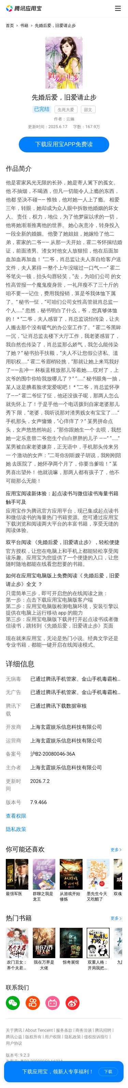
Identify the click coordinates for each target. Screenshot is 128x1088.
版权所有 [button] (33, 1036)
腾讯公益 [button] (14, 1036)
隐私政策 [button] (16, 829)
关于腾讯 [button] (14, 1030)
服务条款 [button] (64, 1030)
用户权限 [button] (53, 1036)
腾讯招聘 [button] (103, 1030)
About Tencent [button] (39, 1030)
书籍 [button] (24, 25)
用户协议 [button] (14, 1043)
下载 (108, 1071)
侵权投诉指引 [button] (96, 1036)
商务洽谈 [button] (83, 1030)
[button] (24, 8)
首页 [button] (10, 25)
